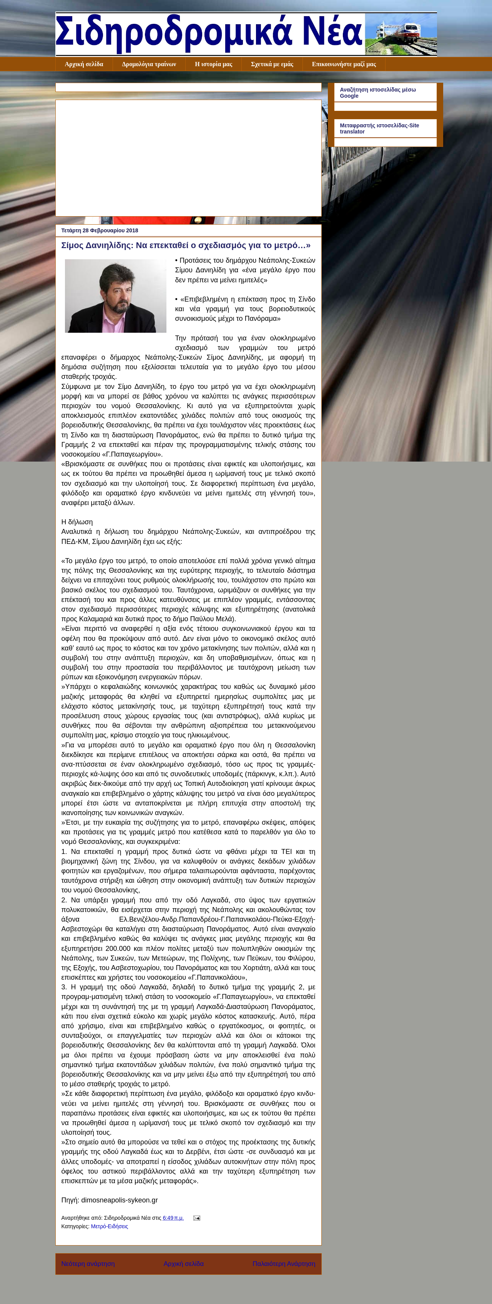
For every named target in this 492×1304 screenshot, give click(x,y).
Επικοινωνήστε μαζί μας (344, 64)
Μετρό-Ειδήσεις (109, 1226)
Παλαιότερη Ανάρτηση (284, 1263)
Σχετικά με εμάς (272, 64)
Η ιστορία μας (213, 64)
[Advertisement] (189, 156)
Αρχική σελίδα (84, 64)
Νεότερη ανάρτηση (88, 1263)
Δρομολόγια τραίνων (149, 64)
